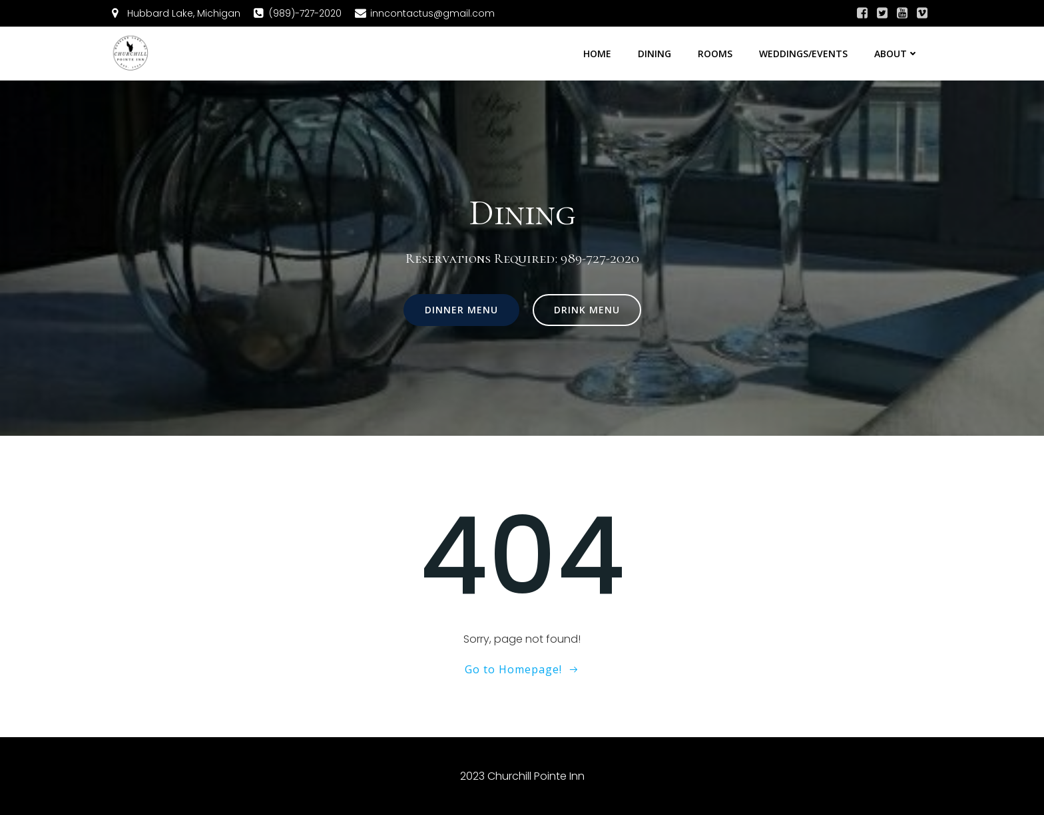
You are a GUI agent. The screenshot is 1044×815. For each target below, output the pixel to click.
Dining (654, 53)
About (896, 53)
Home (597, 53)
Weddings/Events (803, 53)
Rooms (715, 53)
